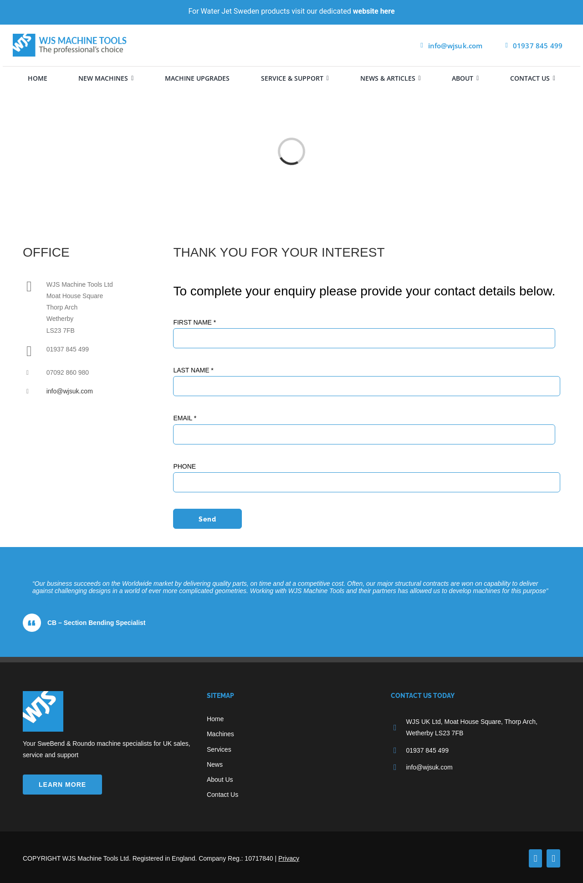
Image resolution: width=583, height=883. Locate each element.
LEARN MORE (62, 784)
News (215, 764)
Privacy (288, 858)
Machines (220, 734)
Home (215, 719)
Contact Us (222, 794)
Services (219, 749)
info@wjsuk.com (69, 391)
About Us (220, 779)
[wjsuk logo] (70, 37)
